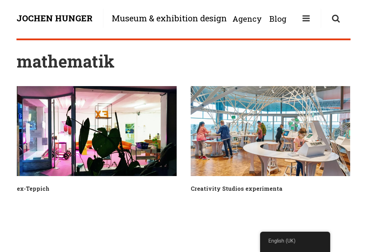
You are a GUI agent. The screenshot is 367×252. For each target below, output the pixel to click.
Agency (247, 19)
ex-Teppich (33, 188)
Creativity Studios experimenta (237, 188)
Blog (277, 19)
